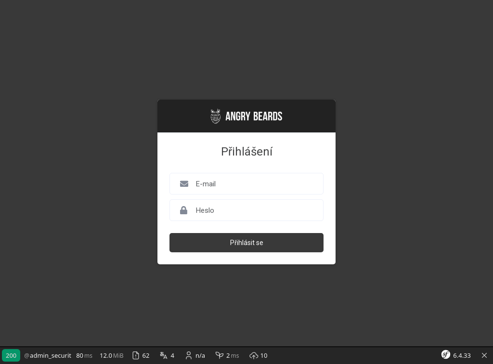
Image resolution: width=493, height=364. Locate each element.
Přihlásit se (246, 243)
